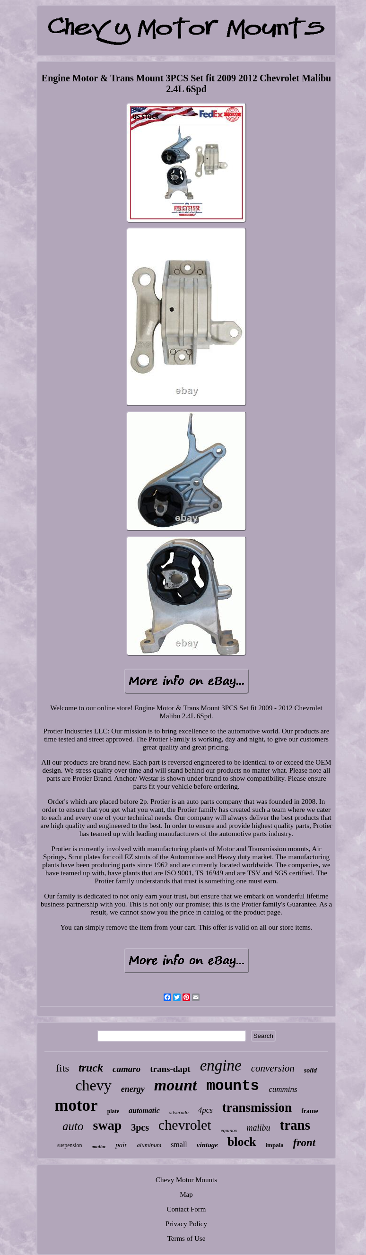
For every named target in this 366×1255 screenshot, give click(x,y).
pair (121, 1145)
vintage (207, 1145)
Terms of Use (186, 1238)
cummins (283, 1089)
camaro (126, 1069)
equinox (229, 1130)
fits (62, 1068)
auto (72, 1126)
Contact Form (186, 1209)
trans (294, 1125)
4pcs (205, 1110)
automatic (144, 1111)
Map (186, 1194)
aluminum (149, 1145)
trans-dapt (170, 1069)
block (241, 1142)
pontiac (99, 1146)
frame (309, 1111)
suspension (69, 1145)
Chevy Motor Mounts (186, 1180)
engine (221, 1065)
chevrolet (184, 1125)
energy (133, 1089)
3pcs (140, 1127)
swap (107, 1125)
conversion (273, 1068)
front (304, 1143)
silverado (179, 1112)
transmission (257, 1107)
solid (310, 1070)
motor (75, 1105)
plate (113, 1111)
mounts (233, 1086)
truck (90, 1068)
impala (275, 1145)
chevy (93, 1085)
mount (175, 1085)
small (179, 1145)
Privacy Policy (186, 1224)
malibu (258, 1128)
